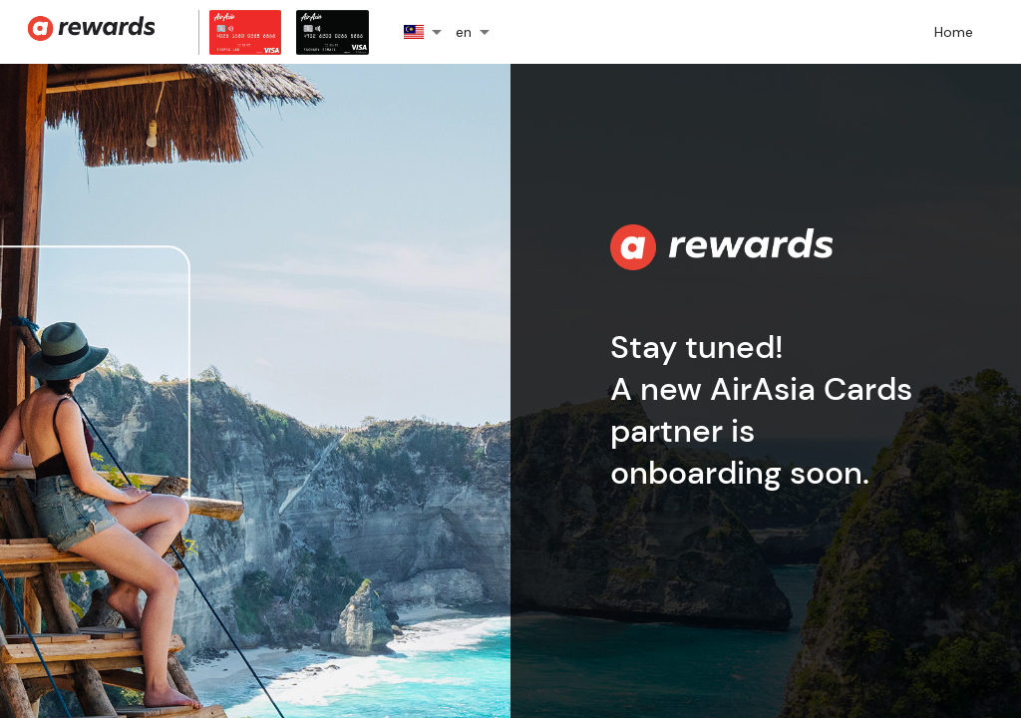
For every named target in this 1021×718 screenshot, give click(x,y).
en (464, 32)
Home (953, 32)
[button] (430, 32)
